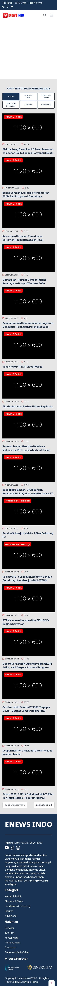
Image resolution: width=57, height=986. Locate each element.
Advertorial (46, 104)
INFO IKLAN (7, 3)
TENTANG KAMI (35, 3)
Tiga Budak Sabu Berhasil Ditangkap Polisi (27, 406)
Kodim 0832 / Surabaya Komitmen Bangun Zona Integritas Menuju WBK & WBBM (27, 578)
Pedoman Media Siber (17, 952)
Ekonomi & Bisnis (46, 96)
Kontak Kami (11, 937)
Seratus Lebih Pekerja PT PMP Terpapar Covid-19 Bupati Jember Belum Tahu (26, 708)
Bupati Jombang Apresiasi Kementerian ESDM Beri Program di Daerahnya (25, 194)
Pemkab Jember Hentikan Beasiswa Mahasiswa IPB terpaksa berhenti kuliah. (26, 448)
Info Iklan (9, 933)
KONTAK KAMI (20, 3)
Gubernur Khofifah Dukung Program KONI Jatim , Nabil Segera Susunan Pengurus (27, 665)
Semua (11, 96)
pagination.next (44, 804)
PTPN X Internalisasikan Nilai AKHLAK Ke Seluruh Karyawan (25, 622)
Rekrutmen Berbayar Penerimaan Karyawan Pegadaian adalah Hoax (22, 238)
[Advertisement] (28, 50)
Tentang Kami (12, 942)
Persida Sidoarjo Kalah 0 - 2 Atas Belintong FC (27, 535)
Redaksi (9, 928)
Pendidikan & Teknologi (11, 104)
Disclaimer (10, 947)
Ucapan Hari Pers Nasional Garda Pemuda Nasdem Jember (27, 752)
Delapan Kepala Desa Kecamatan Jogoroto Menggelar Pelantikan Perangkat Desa (28, 325)
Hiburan (28, 104)
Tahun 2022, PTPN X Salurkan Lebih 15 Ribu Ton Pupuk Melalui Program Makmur (27, 796)
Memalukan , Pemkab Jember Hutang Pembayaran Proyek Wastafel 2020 (24, 281)
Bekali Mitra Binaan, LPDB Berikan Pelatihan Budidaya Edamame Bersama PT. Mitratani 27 (27, 491)
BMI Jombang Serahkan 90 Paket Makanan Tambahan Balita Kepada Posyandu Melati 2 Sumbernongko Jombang (28, 151)
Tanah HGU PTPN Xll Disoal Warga (22, 366)
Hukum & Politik (28, 96)
